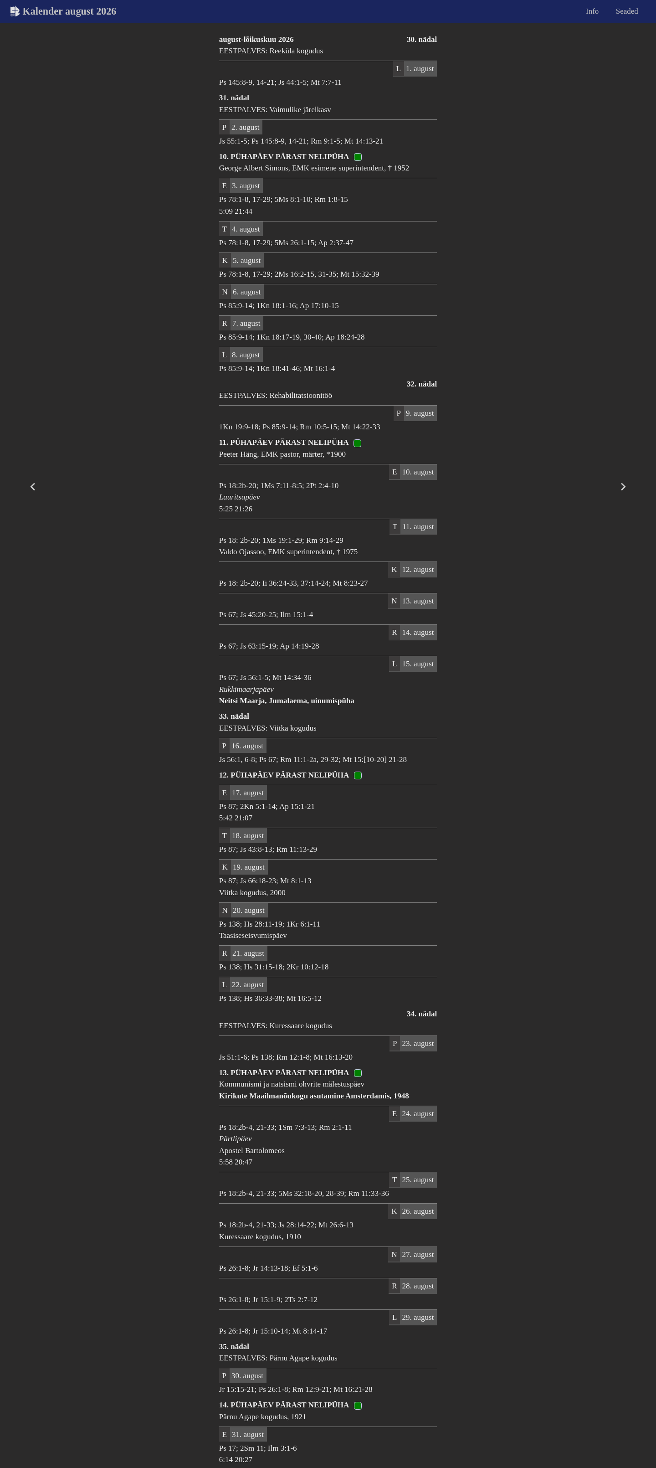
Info (592, 11)
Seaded (627, 11)
